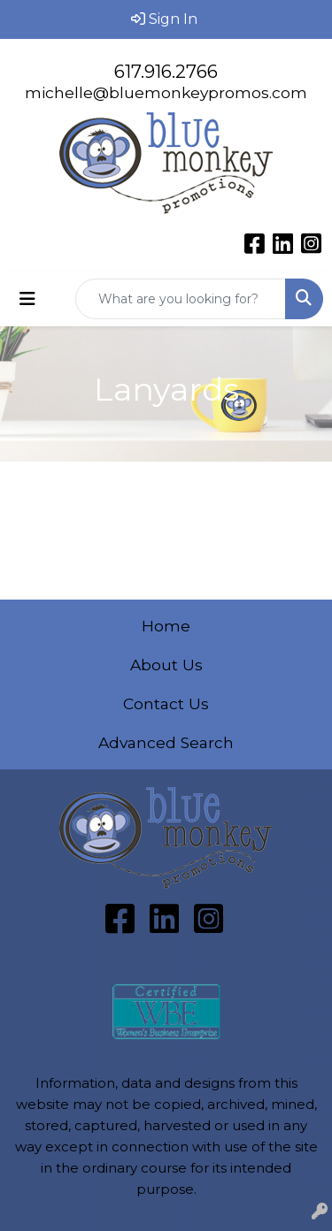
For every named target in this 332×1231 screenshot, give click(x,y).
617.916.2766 (166, 71)
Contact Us (166, 703)
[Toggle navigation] (27, 299)
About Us (166, 664)
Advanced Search (166, 742)
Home (166, 625)
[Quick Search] (180, 299)
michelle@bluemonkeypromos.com (166, 92)
